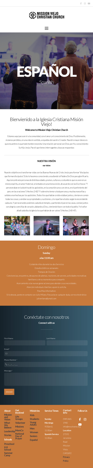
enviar (9, 392)
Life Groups (19, 417)
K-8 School (7, 448)
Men (32, 428)
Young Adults (33, 423)
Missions (19, 426)
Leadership (9, 431)
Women (34, 432)
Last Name (51, 338)
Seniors (33, 436)
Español (34, 439)
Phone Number (10, 360)
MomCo (19, 430)
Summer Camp (8, 454)
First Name (8, 338)
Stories (7, 435)
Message (8, 371)
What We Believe (7, 425)
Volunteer (20, 422)
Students (34, 419)
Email (6, 349)
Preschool (9, 443)
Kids (32, 415)
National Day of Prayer (19, 436)
